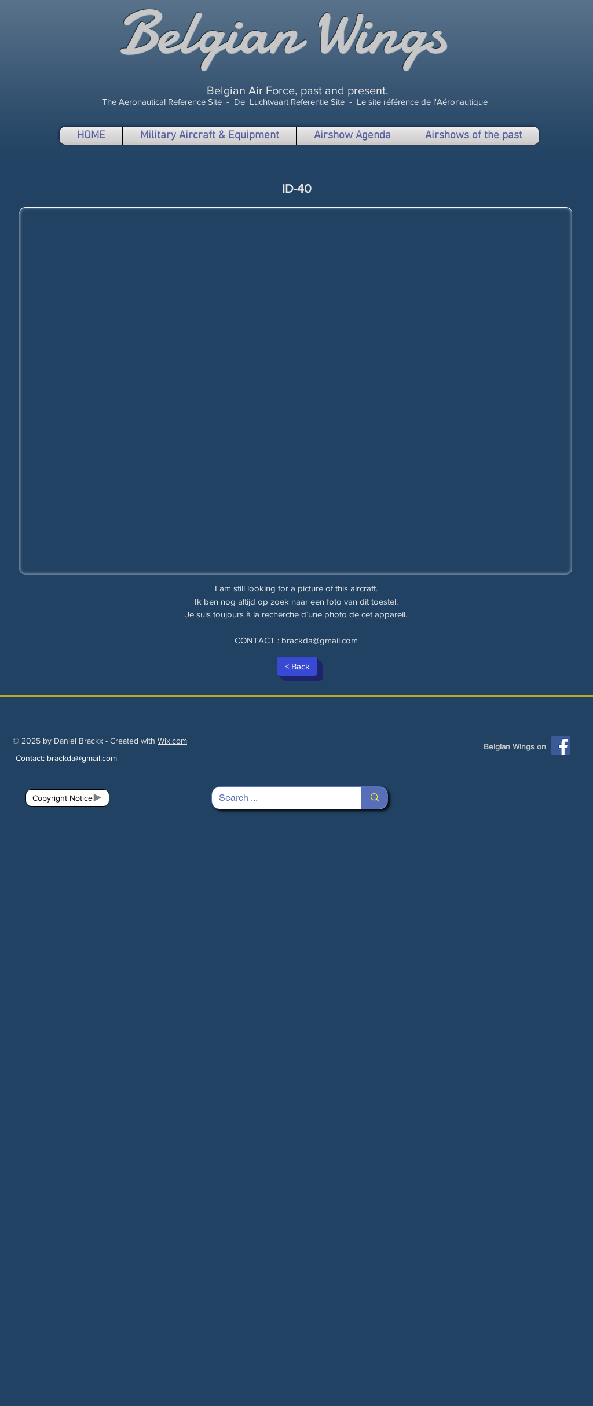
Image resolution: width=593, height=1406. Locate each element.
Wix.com (172, 740)
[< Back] (297, 666)
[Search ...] (278, 798)
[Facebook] (560, 745)
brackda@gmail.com (319, 640)
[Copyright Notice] (67, 798)
